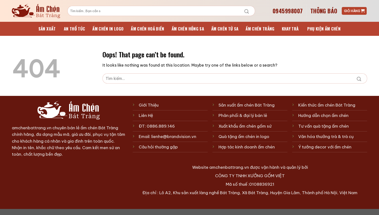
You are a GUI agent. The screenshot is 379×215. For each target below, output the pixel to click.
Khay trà (290, 29)
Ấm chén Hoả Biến (147, 29)
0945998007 (288, 11)
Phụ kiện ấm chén (324, 29)
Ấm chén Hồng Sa (188, 29)
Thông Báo (323, 11)
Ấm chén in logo (108, 29)
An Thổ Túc (74, 29)
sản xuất (47, 29)
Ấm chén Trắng (260, 29)
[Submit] (247, 11)
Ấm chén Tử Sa (224, 29)
